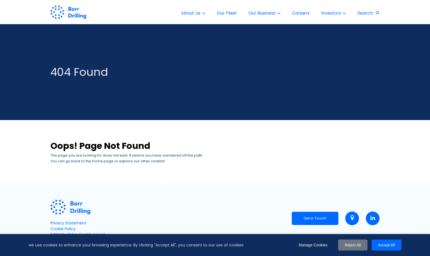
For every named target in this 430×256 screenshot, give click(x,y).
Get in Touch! (315, 218)
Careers (301, 13)
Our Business (262, 13)
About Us (190, 13)
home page (103, 161)
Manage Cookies (313, 245)
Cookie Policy (63, 229)
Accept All (386, 245)
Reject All (353, 245)
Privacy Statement (68, 223)
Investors (331, 13)
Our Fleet (227, 13)
